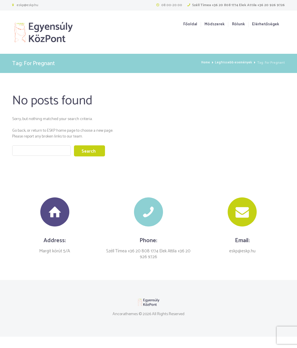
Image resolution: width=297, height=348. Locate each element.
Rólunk (238, 24)
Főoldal (190, 24)
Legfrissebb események (233, 62)
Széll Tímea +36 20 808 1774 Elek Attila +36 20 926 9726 (238, 5)
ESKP (51, 130)
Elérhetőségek (265, 24)
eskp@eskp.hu (27, 5)
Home (204, 62)
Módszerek (214, 24)
